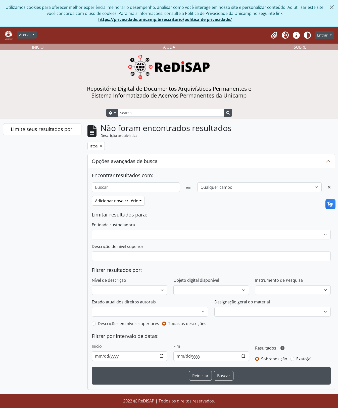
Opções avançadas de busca (125, 161)
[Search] (171, 113)
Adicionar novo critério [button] (116, 201)
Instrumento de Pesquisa (279, 280)
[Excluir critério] (329, 187)
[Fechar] (332, 7)
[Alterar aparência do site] (307, 35)
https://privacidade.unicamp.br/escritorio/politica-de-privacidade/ (165, 19)
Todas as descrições (187, 323)
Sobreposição (274, 359)
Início (97, 346)
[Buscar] (136, 187)
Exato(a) (304, 359)
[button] (274, 35)
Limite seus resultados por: (42, 129)
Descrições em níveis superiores (128, 323)
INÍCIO (37, 47)
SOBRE (300, 47)
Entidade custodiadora (113, 225)
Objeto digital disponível (196, 280)
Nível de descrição (109, 280)
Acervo (25, 34)
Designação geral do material (242, 302)
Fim (176, 346)
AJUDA (169, 47)
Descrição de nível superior (117, 246)
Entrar (323, 35)
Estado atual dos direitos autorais (124, 302)
